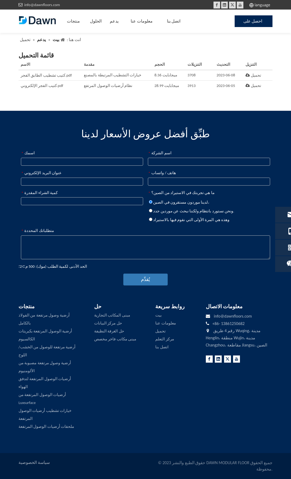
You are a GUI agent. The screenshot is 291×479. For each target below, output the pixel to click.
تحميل (253, 75)
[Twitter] (232, 5)
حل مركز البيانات (108, 323)
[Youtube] (240, 5)
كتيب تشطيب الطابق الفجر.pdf (46, 75)
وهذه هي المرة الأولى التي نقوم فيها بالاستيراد (189, 219)
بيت (158, 315)
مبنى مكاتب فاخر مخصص (115, 339)
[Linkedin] (224, 5)
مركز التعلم (164, 339)
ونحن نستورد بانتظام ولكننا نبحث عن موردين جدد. (191, 211)
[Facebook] (216, 5)
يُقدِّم (145, 279)
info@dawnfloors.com (42, 4)
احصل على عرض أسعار (252, 23)
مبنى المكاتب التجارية (112, 315)
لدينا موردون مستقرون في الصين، (179, 202)
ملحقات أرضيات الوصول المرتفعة (46, 426)
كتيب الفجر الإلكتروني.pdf (42, 85)
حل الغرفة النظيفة (109, 331)
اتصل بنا (161, 347)
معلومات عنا (165, 323)
